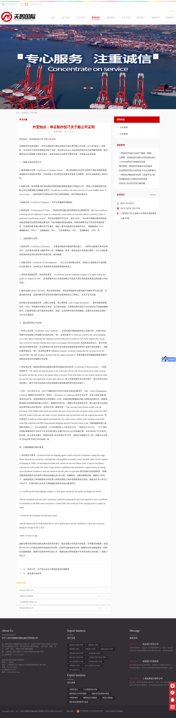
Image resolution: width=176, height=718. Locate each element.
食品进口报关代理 (76, 645)
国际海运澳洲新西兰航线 (78, 702)
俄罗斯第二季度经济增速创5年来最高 (135, 166)
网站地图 (70, 711)
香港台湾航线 (107, 698)
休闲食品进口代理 (95, 661)
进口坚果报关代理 (76, 661)
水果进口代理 (74, 666)
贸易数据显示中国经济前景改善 (133, 179)
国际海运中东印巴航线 (78, 694)
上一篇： (44, 569)
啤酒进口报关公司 (26, 608)
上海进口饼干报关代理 (97, 657)
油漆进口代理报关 (26, 596)
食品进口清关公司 (26, 590)
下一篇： (30, 573)
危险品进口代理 (107, 649)
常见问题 (33, 113)
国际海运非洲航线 (90, 698)
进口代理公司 (74, 670)
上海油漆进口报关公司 (28, 602)
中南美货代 (73, 698)
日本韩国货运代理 (90, 689)
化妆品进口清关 (94, 653)
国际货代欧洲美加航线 (100, 694)
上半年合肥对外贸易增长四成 (132, 162)
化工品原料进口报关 (92, 666)
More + (153, 195)
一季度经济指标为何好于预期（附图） (136, 153)
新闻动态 (25, 113)
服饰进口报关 (93, 645)
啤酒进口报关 (74, 649)
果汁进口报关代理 (76, 657)
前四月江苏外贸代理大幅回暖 (132, 183)
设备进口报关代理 (76, 653)
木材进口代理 (90, 649)
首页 (53, 17)
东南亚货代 (73, 689)
